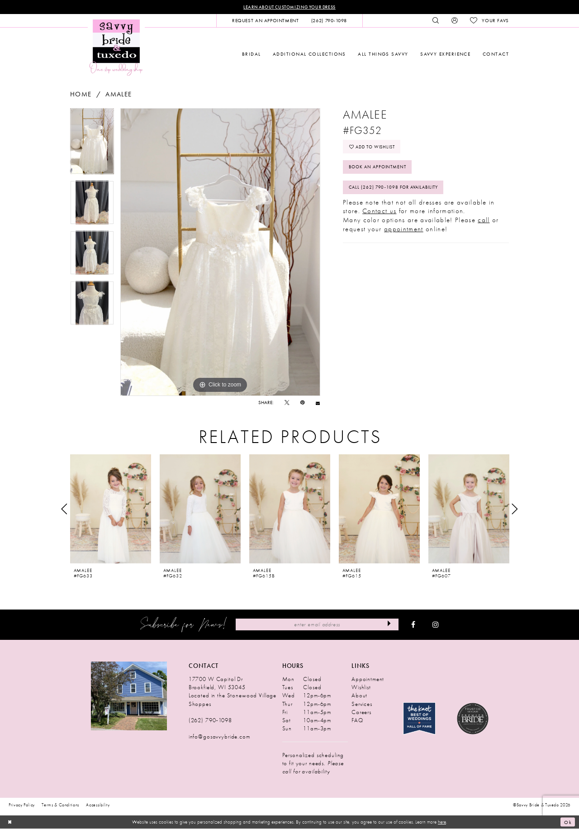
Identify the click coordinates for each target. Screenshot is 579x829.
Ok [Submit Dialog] (567, 822)
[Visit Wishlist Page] (489, 20)
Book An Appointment (380, 168)
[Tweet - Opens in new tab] (287, 403)
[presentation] (110, 509)
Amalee (118, 94)
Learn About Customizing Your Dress (289, 7)
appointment (403, 230)
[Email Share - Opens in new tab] (317, 403)
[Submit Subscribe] (389, 624)
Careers (361, 712)
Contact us (379, 212)
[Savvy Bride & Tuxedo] (116, 47)
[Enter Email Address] (317, 624)
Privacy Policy (22, 805)
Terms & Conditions (60, 805)
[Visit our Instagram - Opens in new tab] (435, 624)
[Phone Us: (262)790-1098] (329, 21)
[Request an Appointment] (265, 21)
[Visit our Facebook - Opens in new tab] (413, 624)
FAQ (357, 720)
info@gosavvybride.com (219, 737)
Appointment (367, 679)
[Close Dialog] (10, 822)
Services (361, 704)
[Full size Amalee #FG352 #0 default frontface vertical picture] (220, 252)
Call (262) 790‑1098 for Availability (397, 188)
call (483, 221)
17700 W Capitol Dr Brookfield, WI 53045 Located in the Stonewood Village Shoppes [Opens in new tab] (232, 692)
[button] (454, 21)
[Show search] (436, 21)
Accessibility (98, 805)
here (442, 822)
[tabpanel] (92, 144)
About (359, 696)
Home (80, 94)
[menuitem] (265, 21)
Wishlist (361, 687)
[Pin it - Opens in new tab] (302, 403)
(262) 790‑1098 (210, 720)
